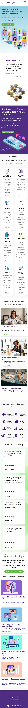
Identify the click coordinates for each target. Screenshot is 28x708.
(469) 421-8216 (14, 706)
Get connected (8, 24)
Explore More (7, 334)
